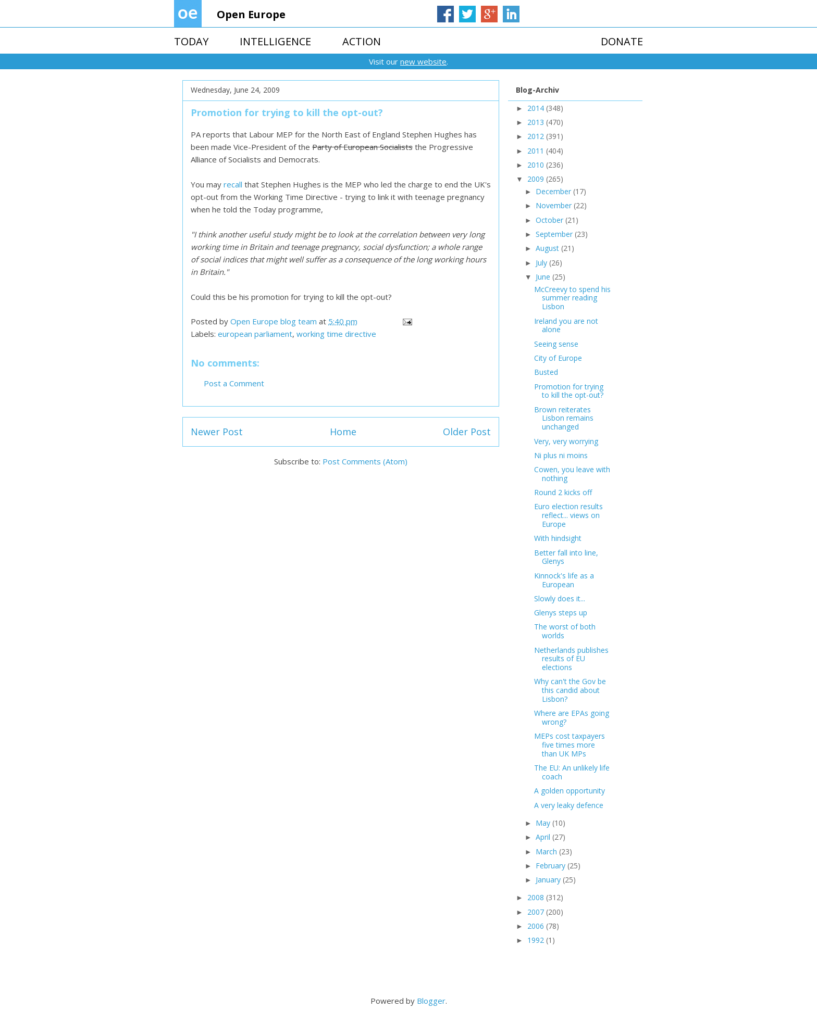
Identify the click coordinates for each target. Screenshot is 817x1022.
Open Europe (251, 14)
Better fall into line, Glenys (566, 557)
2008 (536, 897)
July (542, 263)
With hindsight (557, 538)
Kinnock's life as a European (564, 580)
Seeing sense (556, 344)
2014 (536, 108)
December (554, 191)
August (548, 248)
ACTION (361, 41)
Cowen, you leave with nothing (572, 473)
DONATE (622, 41)
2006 (536, 926)
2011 (536, 151)
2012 (536, 136)
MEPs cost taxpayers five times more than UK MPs (569, 745)
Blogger (431, 1000)
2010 (536, 165)
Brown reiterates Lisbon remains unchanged (563, 418)
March (547, 851)
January (549, 880)
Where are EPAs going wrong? (571, 717)
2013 (536, 122)
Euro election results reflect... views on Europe (568, 515)
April (544, 837)
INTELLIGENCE (275, 41)
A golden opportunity (569, 791)
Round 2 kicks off (563, 492)
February (551, 865)
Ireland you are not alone (566, 325)
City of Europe (558, 358)
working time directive (336, 334)
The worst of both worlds (565, 631)
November (555, 205)
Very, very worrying (566, 441)
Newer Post (217, 431)
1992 (536, 940)
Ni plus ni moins (561, 455)
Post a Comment (234, 383)
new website (423, 61)
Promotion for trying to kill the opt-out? (568, 391)
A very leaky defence (568, 805)
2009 (536, 179)
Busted (546, 372)
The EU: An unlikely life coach (572, 772)
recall (234, 184)
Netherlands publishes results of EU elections (571, 659)
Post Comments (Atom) (365, 461)
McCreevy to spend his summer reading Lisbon (572, 298)
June (544, 277)
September (555, 234)
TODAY (191, 41)
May (544, 823)
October (550, 220)
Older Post (467, 431)
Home (343, 431)
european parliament (255, 334)
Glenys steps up (560, 612)
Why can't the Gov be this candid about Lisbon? (570, 690)
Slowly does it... (559, 598)
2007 (536, 912)
